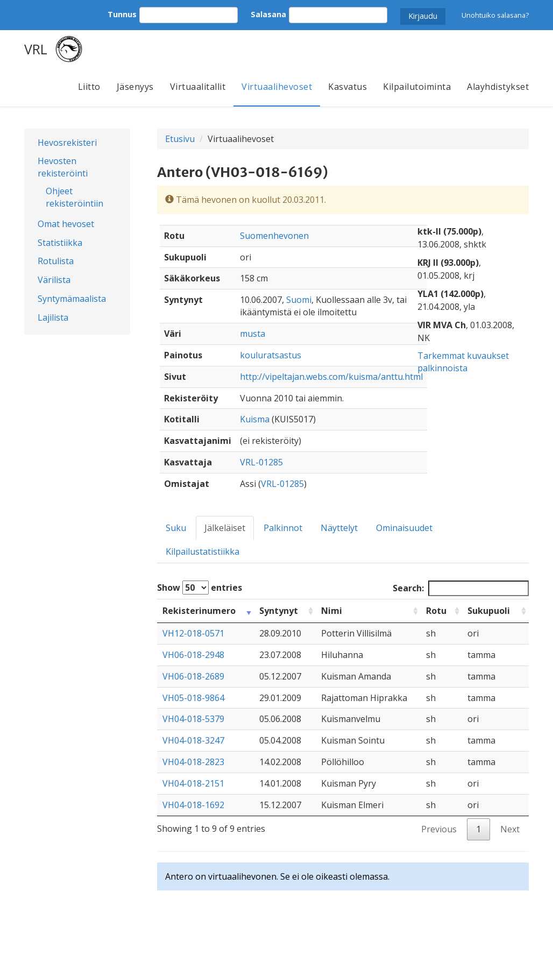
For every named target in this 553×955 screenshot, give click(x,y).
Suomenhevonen (274, 236)
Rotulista (56, 261)
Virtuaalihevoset (277, 87)
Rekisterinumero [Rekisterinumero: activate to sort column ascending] (199, 611)
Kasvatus (347, 87)
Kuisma (255, 419)
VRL (35, 49)
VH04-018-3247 (193, 740)
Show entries (199, 588)
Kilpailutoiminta (417, 87)
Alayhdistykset (498, 87)
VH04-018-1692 (193, 805)
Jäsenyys (135, 87)
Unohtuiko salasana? (495, 15)
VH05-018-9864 (193, 698)
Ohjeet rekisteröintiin (74, 197)
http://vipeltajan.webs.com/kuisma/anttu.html (331, 377)
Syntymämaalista (72, 299)
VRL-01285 (261, 462)
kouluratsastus (270, 355)
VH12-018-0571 (193, 633)
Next (510, 829)
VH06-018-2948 (193, 655)
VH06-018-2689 (193, 676)
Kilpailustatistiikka (202, 551)
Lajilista (53, 317)
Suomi (298, 300)
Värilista (54, 280)
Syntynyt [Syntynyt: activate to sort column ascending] (278, 611)
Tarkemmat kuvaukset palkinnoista (463, 362)
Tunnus (122, 14)
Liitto (89, 87)
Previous (439, 829)
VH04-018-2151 (193, 783)
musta (252, 333)
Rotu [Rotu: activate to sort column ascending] (436, 611)
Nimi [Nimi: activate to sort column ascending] (331, 611)
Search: (461, 588)
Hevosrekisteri (67, 142)
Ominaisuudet (404, 528)
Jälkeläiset (224, 528)
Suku (176, 528)
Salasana (268, 14)
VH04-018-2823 (193, 762)
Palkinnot (283, 528)
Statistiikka (60, 243)
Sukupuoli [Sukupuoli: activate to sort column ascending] (488, 611)
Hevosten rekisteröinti (63, 167)
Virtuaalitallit (198, 87)
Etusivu (180, 139)
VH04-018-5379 (193, 719)
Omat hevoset (66, 224)
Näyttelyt (339, 528)
